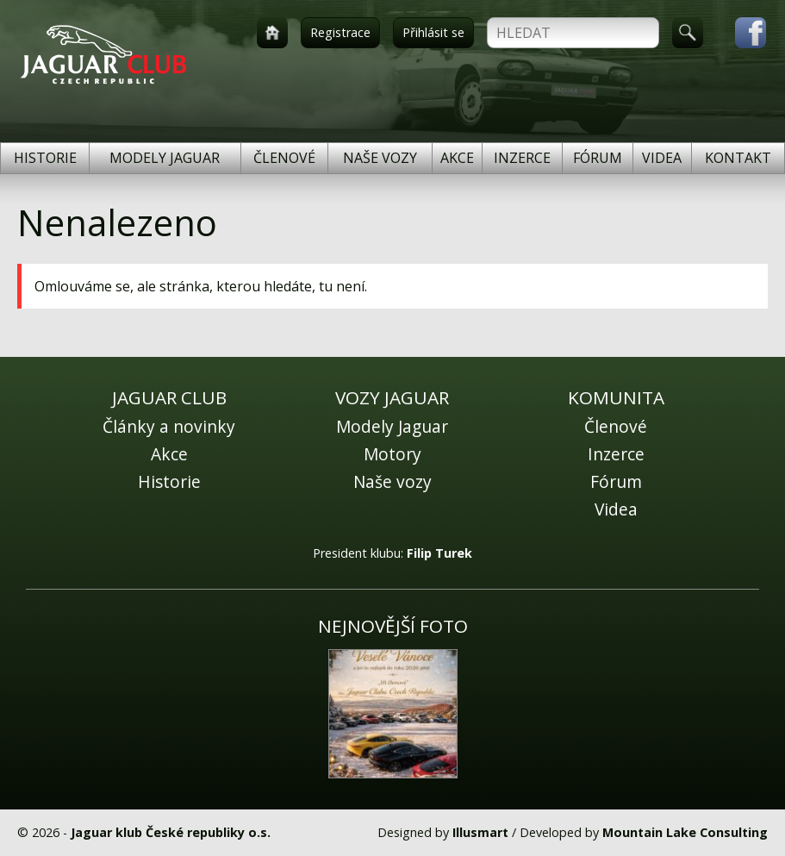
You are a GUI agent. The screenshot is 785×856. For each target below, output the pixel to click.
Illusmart (480, 832)
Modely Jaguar (164, 157)
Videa (662, 157)
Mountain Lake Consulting (685, 832)
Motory (392, 453)
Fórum (597, 157)
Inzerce (522, 157)
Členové (284, 157)
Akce (457, 157)
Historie (45, 157)
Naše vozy (380, 157)
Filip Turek (439, 553)
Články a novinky (169, 426)
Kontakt (738, 157)
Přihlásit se (433, 32)
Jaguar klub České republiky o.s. (171, 832)
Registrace (340, 32)
